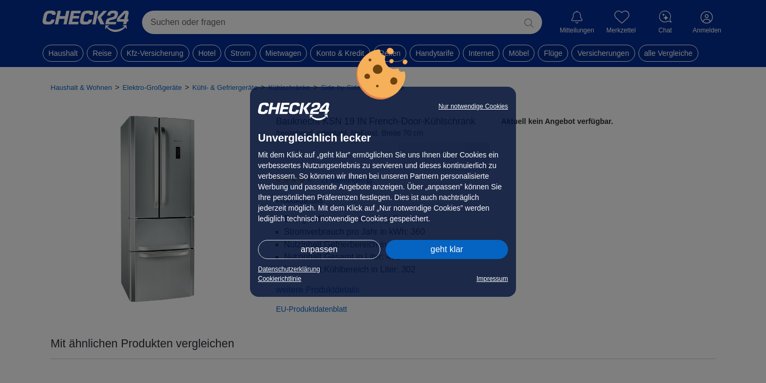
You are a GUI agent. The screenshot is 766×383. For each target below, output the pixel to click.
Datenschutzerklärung (289, 269)
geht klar (446, 249)
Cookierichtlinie (279, 278)
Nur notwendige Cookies (473, 106)
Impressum (492, 278)
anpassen (319, 249)
